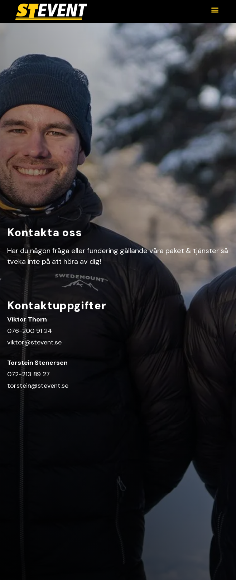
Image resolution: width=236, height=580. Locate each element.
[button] (215, 9)
